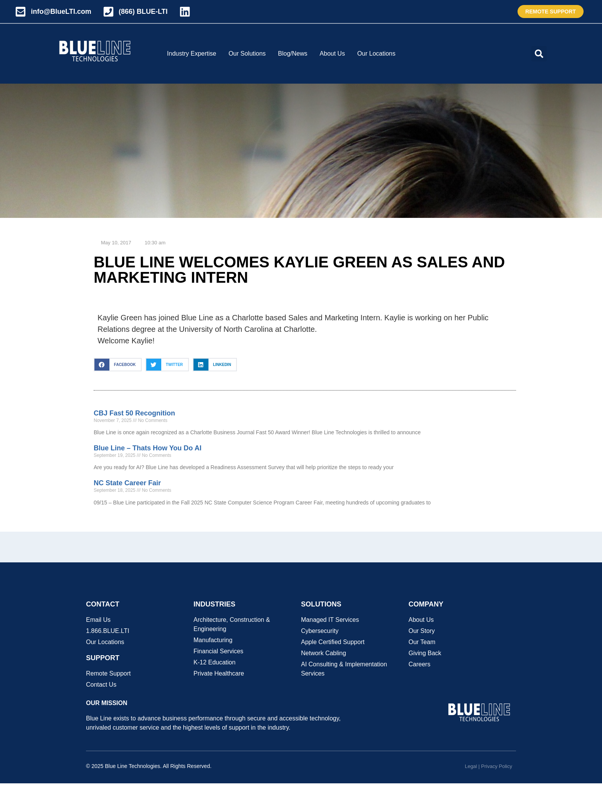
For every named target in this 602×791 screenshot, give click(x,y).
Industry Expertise (191, 53)
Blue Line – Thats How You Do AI (148, 448)
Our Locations (376, 53)
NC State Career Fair (127, 483)
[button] (539, 53)
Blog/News (292, 53)
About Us (332, 53)
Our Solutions (247, 53)
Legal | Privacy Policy (488, 766)
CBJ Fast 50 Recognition (134, 413)
